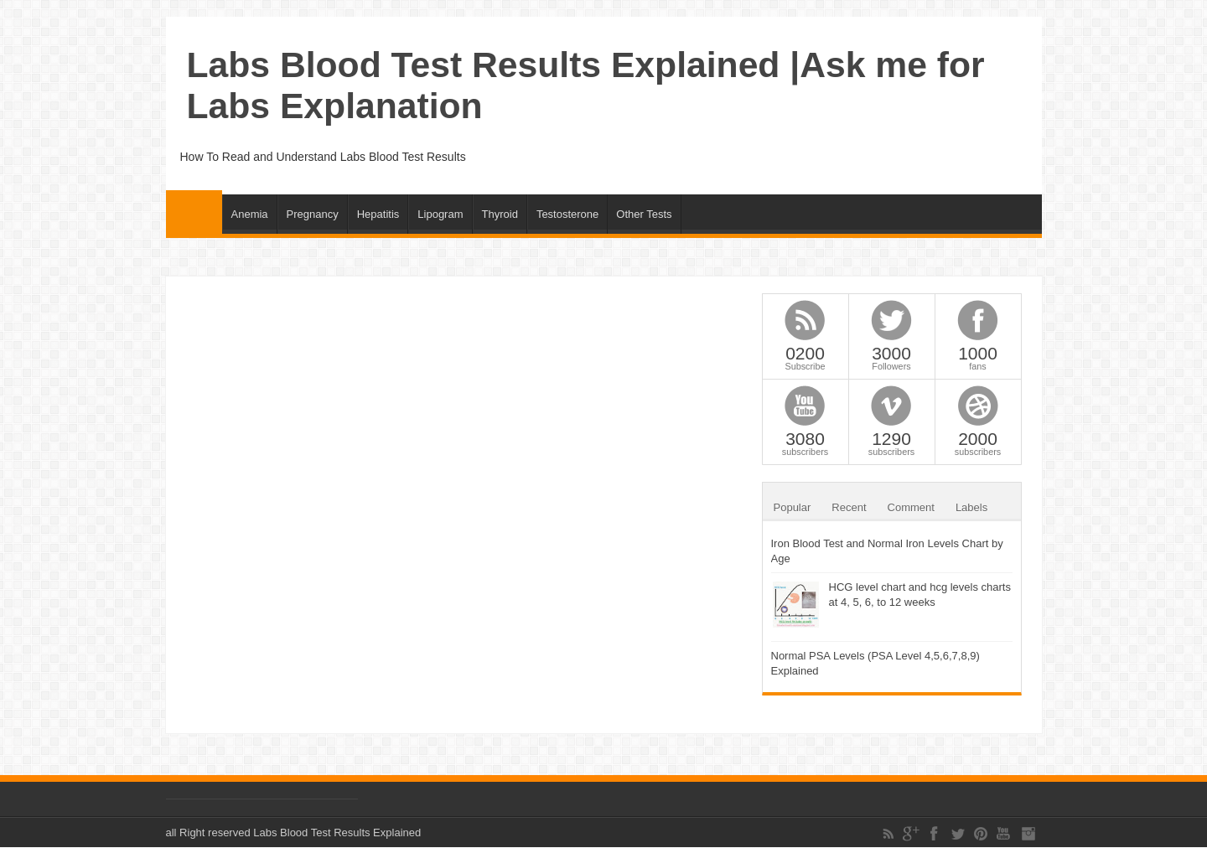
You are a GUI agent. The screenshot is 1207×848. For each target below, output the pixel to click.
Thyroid (500, 214)
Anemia (249, 214)
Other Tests (643, 214)
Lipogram (440, 214)
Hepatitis (378, 214)
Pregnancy (313, 214)
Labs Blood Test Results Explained (337, 832)
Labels (971, 507)
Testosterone (567, 214)
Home (194, 212)
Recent (848, 507)
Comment (911, 507)
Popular (792, 507)
